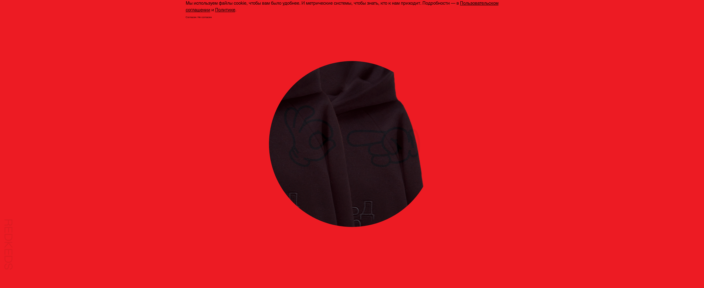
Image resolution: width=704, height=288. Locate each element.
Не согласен (205, 17)
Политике (225, 10)
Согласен (191, 17)
